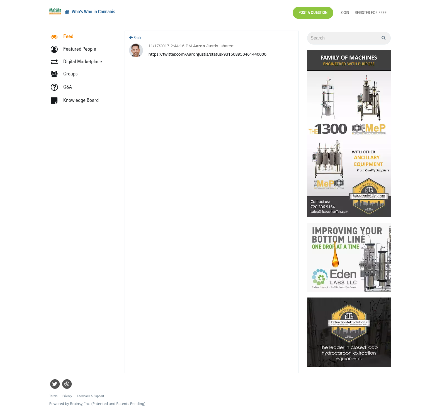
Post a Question (312, 13)
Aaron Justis (206, 45)
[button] (76, 49)
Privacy (67, 396)
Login (344, 13)
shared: (228, 45)
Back (135, 38)
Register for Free (371, 13)
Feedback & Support (90, 396)
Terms (53, 396)
